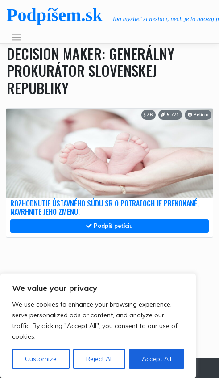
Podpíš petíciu (109, 225)
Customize (41, 359)
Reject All (99, 359)
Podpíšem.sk (55, 15)
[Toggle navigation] (16, 37)
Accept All (156, 359)
